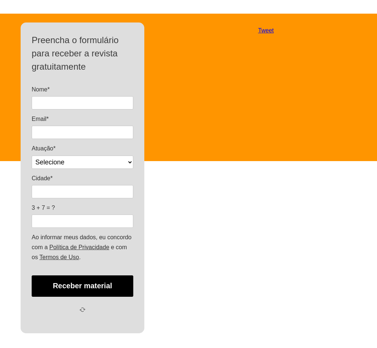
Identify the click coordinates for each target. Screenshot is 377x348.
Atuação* (44, 148)
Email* (40, 119)
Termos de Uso (59, 257)
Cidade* (42, 178)
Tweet (266, 30)
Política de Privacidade (79, 247)
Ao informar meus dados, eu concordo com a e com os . (81, 247)
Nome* (41, 89)
